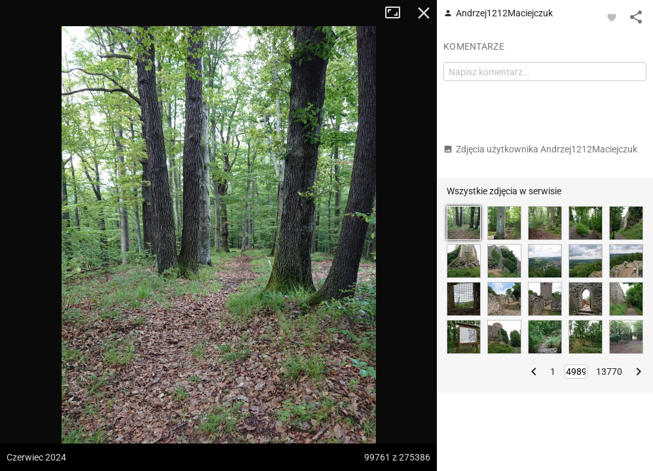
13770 (609, 371)
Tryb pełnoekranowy (397, 13)
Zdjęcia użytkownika (540, 149)
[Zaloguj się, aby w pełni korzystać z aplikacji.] (611, 17)
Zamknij (424, 13)
